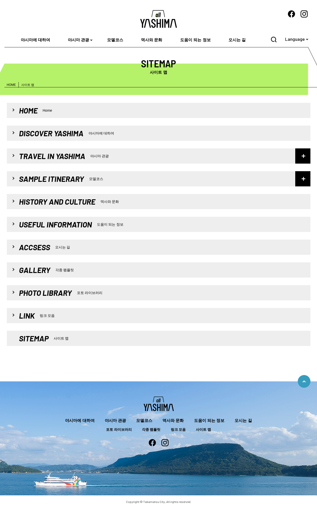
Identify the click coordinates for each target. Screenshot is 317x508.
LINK (37, 315)
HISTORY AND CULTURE (69, 201)
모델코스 (115, 40)
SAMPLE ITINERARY (61, 178)
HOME (11, 85)
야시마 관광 (78, 40)
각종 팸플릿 (151, 429)
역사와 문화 (151, 40)
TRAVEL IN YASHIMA (64, 156)
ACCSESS (44, 247)
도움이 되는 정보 (195, 40)
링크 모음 (178, 429)
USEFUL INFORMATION (71, 224)
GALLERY (46, 270)
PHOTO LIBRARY (61, 292)
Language (295, 39)
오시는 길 (237, 40)
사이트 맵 (203, 429)
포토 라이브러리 (119, 429)
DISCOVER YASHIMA (66, 133)
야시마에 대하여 (35, 40)
